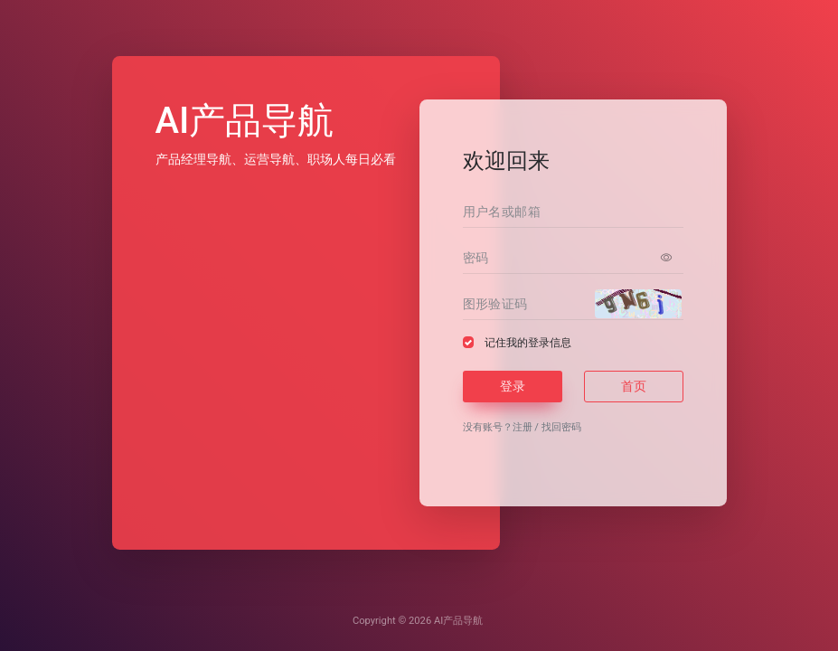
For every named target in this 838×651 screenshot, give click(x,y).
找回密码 (561, 427)
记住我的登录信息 (528, 342)
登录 (512, 386)
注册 (522, 427)
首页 (633, 386)
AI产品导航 (458, 621)
